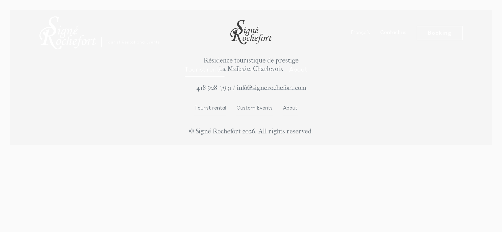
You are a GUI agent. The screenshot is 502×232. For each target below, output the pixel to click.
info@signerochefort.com (271, 86)
